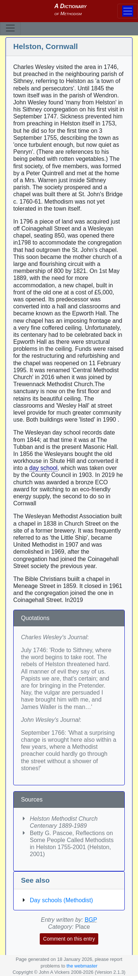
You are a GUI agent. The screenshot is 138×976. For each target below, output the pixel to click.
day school (43, 468)
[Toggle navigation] (10, 28)
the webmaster (82, 966)
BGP (91, 920)
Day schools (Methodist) (61, 900)
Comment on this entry (69, 939)
